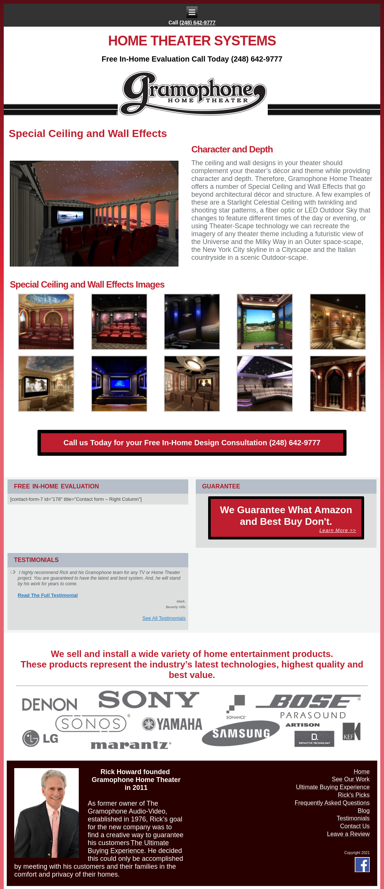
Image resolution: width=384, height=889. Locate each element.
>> (338, 530)
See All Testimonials (164, 618)
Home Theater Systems (192, 40)
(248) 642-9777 (198, 23)
